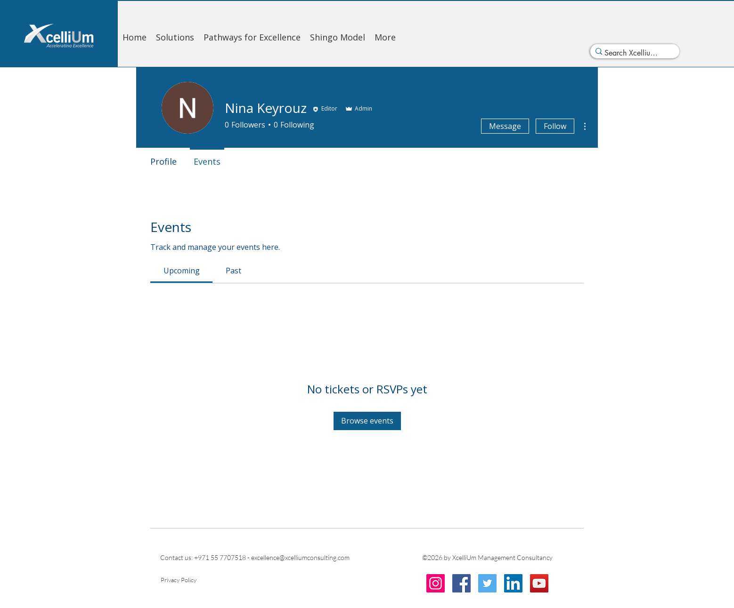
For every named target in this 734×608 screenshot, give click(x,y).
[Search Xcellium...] (632, 53)
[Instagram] (435, 583)
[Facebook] (461, 583)
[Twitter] (487, 583)
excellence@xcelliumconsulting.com (300, 557)
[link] (181, 270)
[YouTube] (539, 583)
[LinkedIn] (513, 583)
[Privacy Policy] (179, 580)
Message (505, 126)
